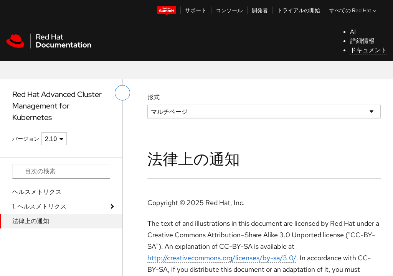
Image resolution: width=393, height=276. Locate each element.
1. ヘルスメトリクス (39, 206)
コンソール (229, 10)
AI (353, 32)
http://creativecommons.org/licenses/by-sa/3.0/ (221, 257)
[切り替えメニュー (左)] (122, 92)
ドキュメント (368, 50)
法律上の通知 (30, 221)
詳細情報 (362, 41)
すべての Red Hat (353, 10)
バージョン (25, 138)
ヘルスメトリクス (36, 192)
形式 (153, 97)
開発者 (260, 10)
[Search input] (61, 171)
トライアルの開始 (298, 10)
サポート (195, 10)
